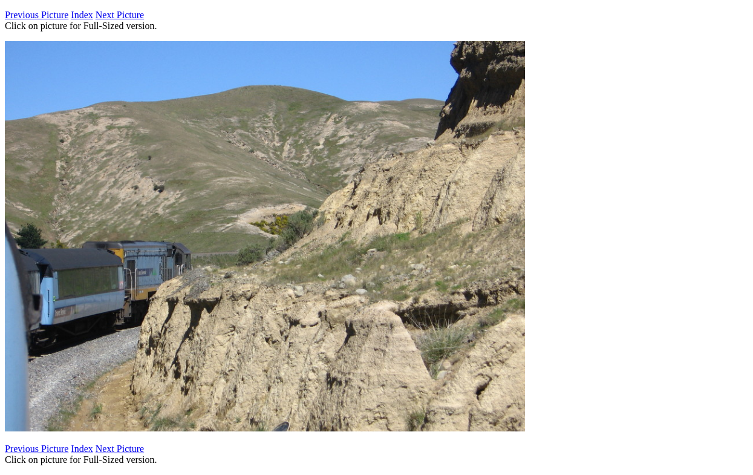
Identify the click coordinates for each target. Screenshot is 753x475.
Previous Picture (36, 15)
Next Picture (120, 15)
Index (82, 15)
